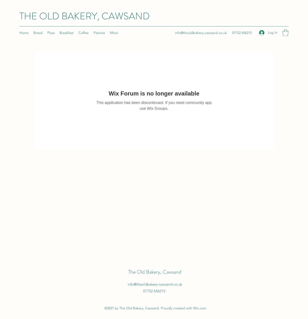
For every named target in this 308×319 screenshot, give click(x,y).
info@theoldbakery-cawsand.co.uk (201, 33)
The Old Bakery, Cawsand (154, 272)
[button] (285, 32)
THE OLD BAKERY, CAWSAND (84, 16)
